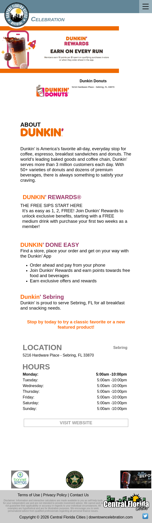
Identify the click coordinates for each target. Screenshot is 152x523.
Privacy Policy (55, 495)
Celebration (47, 19)
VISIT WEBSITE (76, 422)
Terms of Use (29, 495)
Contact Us (79, 495)
